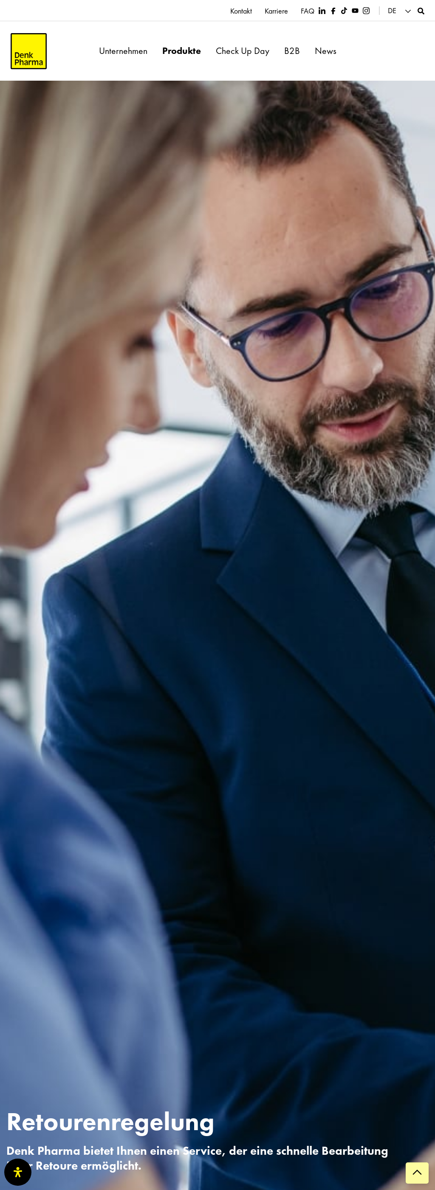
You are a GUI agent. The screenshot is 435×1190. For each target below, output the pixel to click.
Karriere (276, 11)
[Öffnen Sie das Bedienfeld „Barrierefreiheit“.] (17, 1172)
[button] (400, 11)
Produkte (181, 50)
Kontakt (241, 11)
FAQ (307, 11)
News (325, 50)
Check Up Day (242, 50)
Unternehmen (123, 50)
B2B (292, 50)
